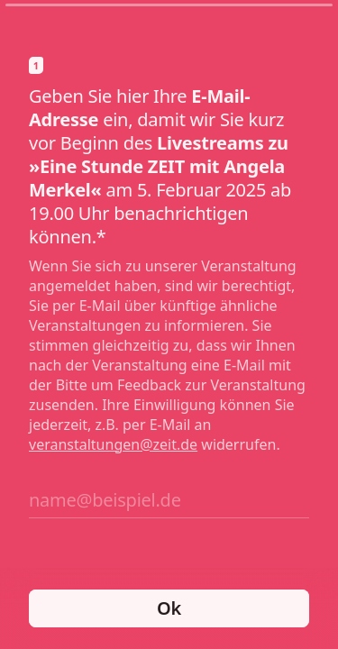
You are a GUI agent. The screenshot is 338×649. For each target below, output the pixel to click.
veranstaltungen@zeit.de (113, 444)
